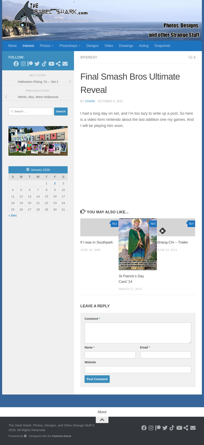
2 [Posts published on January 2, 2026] (55, 183)
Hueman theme (61, 436)
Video (109, 46)
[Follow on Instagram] (23, 63)
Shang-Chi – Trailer (172, 242)
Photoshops (68, 46)
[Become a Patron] (30, 63)
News (12, 46)
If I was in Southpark (96, 242)
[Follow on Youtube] (51, 63)
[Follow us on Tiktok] (44, 63)
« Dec (12, 215)
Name (89, 347)
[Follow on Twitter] (37, 63)
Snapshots (162, 46)
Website (90, 362)
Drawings (126, 46)
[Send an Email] (65, 63)
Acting (143, 46)
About (102, 412)
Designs (92, 46)
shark (90, 101)
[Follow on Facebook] (16, 63)
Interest (28, 46)
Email (145, 347)
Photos (45, 46)
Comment (92, 318)
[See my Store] (58, 63)
